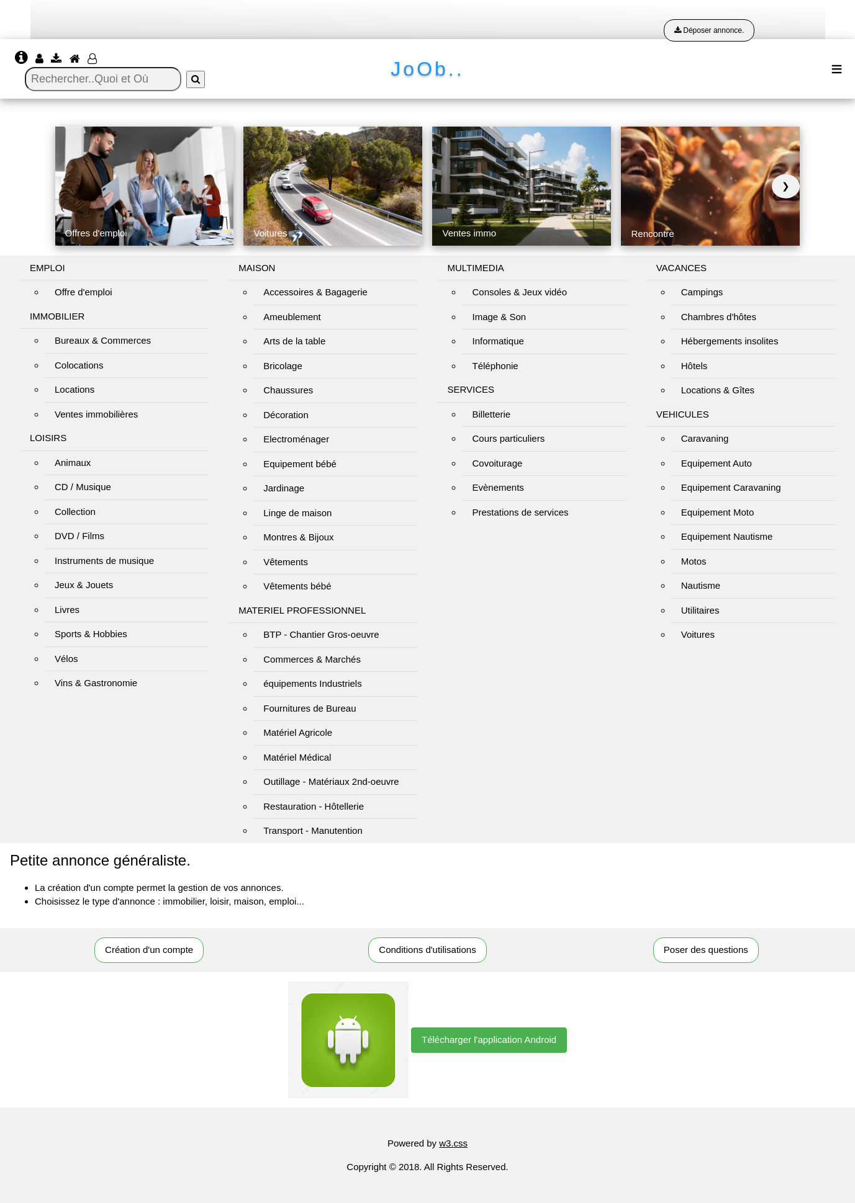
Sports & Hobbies (91, 633)
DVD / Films (79, 535)
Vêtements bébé (297, 586)
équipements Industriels (312, 683)
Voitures (698, 634)
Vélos (66, 658)
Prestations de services (520, 512)
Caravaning (705, 438)
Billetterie (491, 414)
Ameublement (292, 316)
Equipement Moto (717, 512)
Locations (74, 389)
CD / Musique (83, 486)
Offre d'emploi (83, 292)
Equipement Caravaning (731, 487)
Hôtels (694, 365)
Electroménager (296, 439)
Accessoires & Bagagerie (315, 292)
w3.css (453, 1143)
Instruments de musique (104, 560)
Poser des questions (706, 949)
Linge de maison (297, 513)
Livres (67, 609)
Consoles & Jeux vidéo (519, 292)
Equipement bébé (300, 463)
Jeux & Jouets (84, 584)
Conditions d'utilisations (427, 949)
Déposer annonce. (709, 30)
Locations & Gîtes (717, 390)
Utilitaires (700, 610)
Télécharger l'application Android (489, 1039)
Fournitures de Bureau (309, 708)
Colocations (79, 365)
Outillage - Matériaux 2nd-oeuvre (331, 781)
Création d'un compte (149, 949)
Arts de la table (294, 341)
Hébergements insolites (730, 341)
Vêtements (285, 562)
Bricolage (282, 365)
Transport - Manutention (313, 830)
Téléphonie (495, 365)
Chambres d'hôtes (718, 316)
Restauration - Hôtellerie (313, 806)
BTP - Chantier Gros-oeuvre (321, 634)
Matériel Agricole (297, 732)
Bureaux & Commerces (103, 340)
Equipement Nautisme (727, 536)
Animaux (73, 462)
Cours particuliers (508, 438)
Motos (694, 561)
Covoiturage (497, 463)
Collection (75, 511)
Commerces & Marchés (312, 659)
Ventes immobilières (96, 414)
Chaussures (288, 390)
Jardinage (283, 488)
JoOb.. (427, 69)
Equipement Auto (716, 463)
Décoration (286, 414)
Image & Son (499, 316)
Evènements (497, 487)
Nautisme (700, 585)
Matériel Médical (297, 757)
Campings (702, 292)
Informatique (497, 341)
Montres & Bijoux (298, 537)
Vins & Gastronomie (96, 683)
